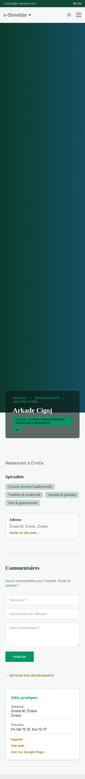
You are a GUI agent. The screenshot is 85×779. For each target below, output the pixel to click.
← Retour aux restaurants (29, 675)
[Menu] (78, 15)
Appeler (17, 739)
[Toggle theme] (69, 15)
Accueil (20, 398)
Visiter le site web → (25, 533)
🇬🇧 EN (77, 3)
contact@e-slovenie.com (20, 3)
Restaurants (47, 398)
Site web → (19, 745)
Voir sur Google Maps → (29, 752)
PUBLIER (19, 657)
